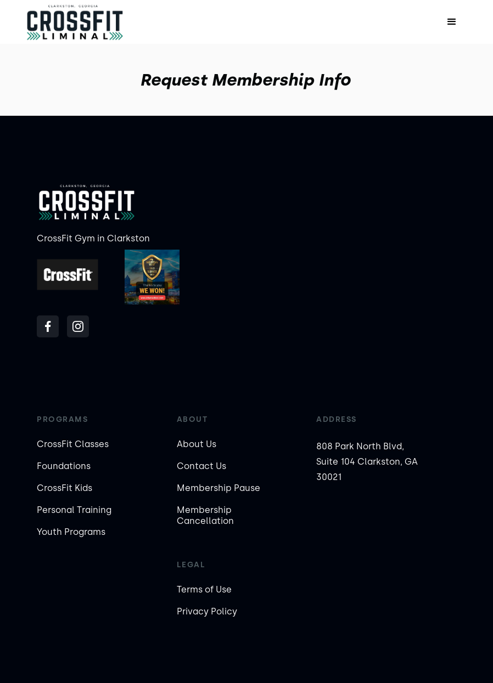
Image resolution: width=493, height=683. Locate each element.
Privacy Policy (207, 611)
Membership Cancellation (205, 515)
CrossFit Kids (64, 488)
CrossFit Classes (73, 444)
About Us (196, 444)
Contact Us (201, 466)
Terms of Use (204, 589)
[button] (451, 21)
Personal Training (74, 510)
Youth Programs (71, 532)
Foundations (64, 466)
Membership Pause (218, 488)
